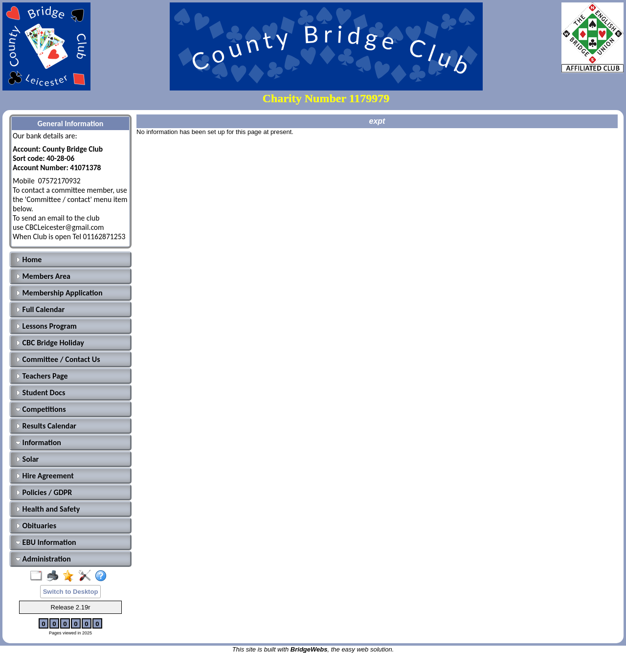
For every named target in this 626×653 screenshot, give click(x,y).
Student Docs (40, 392)
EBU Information (46, 542)
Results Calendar (46, 425)
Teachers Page (42, 376)
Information (38, 442)
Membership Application (59, 292)
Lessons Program (46, 326)
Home (29, 259)
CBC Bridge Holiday (50, 342)
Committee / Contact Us (58, 359)
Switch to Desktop (70, 591)
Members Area (43, 276)
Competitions (41, 409)
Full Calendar (40, 309)
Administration (43, 558)
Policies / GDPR (44, 492)
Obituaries (36, 525)
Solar (27, 459)
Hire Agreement (45, 475)
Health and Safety (48, 509)
